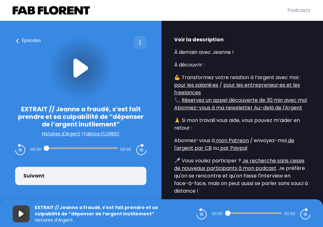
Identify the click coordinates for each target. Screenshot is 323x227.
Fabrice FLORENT (102, 134)
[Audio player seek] (81, 148)
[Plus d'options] (140, 42)
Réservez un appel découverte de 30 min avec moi (244, 100)
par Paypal (233, 148)
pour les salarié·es (196, 85)
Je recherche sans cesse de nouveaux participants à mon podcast (239, 164)
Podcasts (298, 10)
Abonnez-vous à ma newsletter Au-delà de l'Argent (238, 107)
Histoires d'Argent (61, 134)
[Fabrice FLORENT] (150, 10)
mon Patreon (232, 140)
